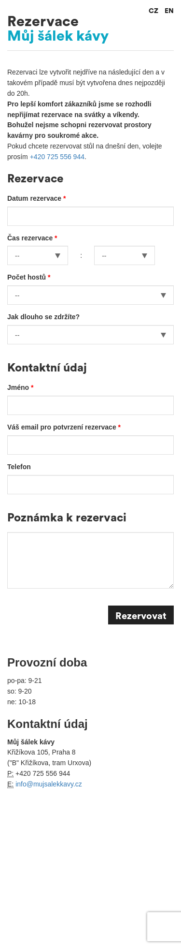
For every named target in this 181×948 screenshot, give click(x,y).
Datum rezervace (35, 198)
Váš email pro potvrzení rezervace (62, 427)
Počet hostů (27, 277)
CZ (153, 11)
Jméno (19, 387)
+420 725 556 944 (57, 157)
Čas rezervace (31, 238)
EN (169, 11)
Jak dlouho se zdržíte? (43, 317)
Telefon (19, 467)
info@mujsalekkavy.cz (48, 784)
